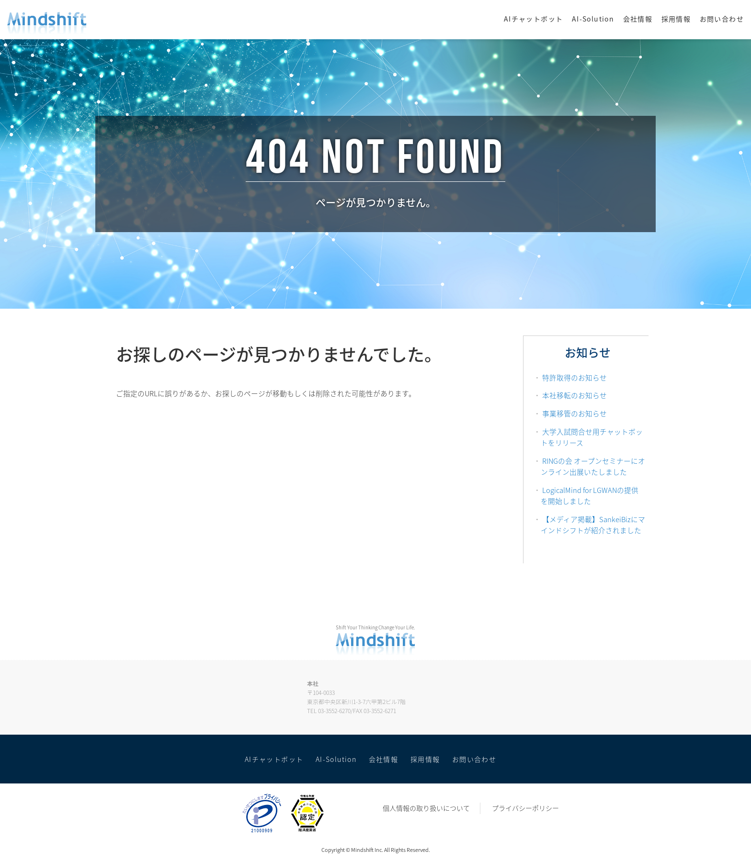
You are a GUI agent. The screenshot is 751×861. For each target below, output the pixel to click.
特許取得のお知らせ (574, 377)
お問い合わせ (722, 18)
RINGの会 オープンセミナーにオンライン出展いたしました (593, 467)
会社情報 (638, 18)
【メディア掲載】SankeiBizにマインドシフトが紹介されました (593, 525)
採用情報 (676, 18)
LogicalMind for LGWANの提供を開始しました (589, 496)
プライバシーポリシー (525, 808)
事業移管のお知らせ (574, 413)
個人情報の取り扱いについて (426, 808)
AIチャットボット (533, 18)
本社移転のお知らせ (574, 395)
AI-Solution (593, 18)
